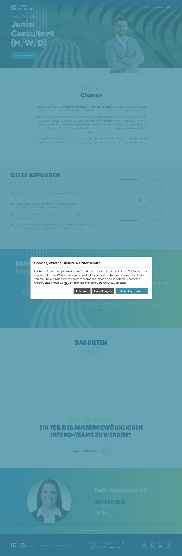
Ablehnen (82, 290)
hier (66, 282)
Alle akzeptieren (131, 290)
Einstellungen (103, 290)
